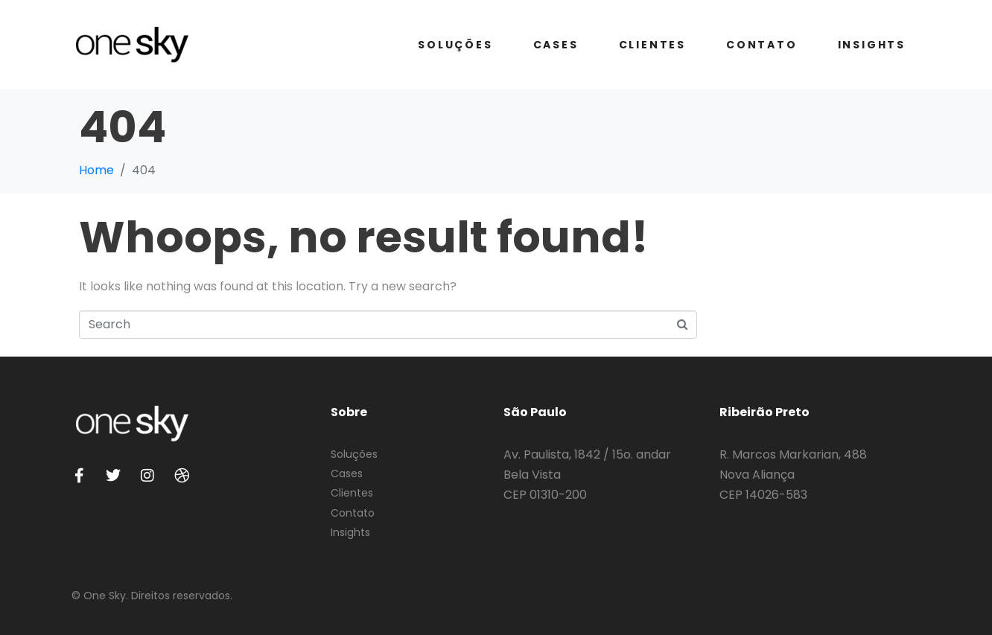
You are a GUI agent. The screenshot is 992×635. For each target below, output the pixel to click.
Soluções (455, 44)
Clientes (652, 44)
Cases (556, 44)
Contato (762, 44)
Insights (872, 44)
